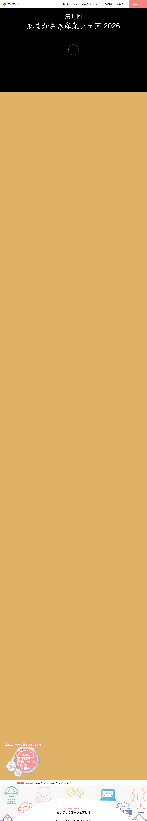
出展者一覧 (65, 4)
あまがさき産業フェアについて (91, 4)
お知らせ (75, 4)
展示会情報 (108, 4)
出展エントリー (138, 4)
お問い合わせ (121, 4)
